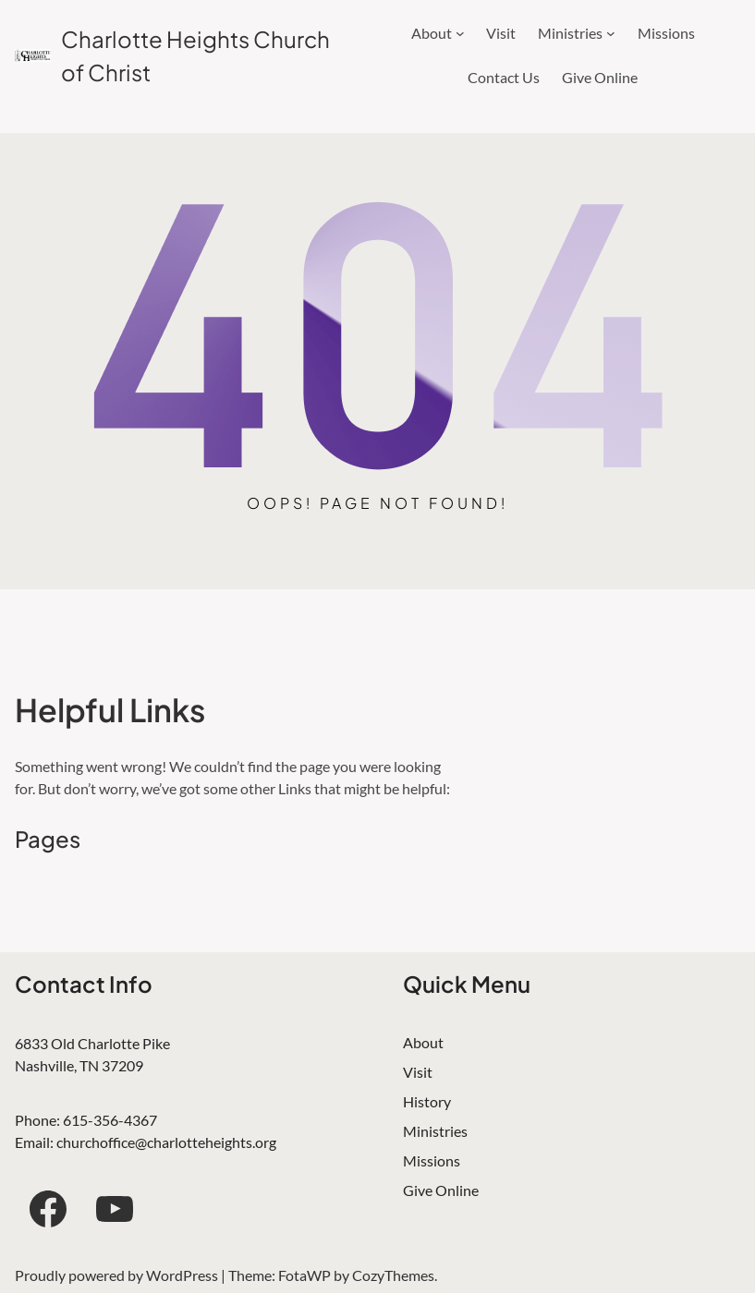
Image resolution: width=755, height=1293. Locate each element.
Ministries (435, 1131)
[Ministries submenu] (610, 33)
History (427, 1101)
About (423, 1042)
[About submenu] (460, 33)
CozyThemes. (394, 1275)
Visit (417, 1072)
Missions (431, 1160)
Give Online (441, 1190)
